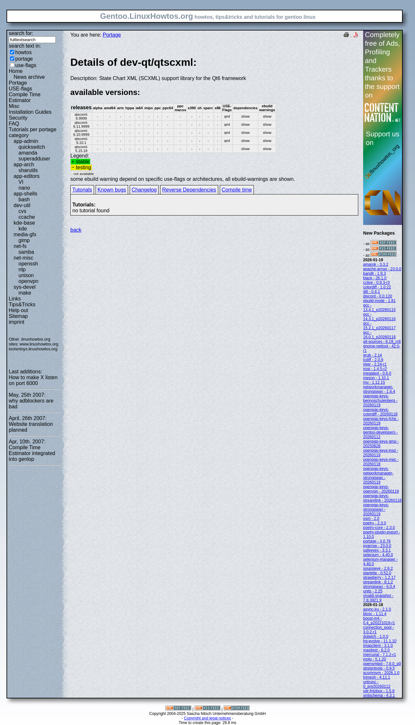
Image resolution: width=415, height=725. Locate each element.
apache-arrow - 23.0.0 (382, 269)
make (24, 293)
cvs (22, 211)
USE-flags (20, 88)
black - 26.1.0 (374, 278)
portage (24, 59)
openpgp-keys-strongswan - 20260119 (376, 509)
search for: (21, 33)
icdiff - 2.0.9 (373, 359)
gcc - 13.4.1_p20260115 (379, 307)
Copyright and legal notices (207, 718)
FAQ (14, 123)
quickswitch (31, 147)
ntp (22, 269)
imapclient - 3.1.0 (378, 645)
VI (20, 182)
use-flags (25, 65)
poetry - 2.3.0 (374, 523)
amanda (27, 153)
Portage (18, 83)
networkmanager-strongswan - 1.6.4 (379, 389)
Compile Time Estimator (25, 97)
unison (26, 275)
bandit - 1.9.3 (374, 273)
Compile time (237, 190)
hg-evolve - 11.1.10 (380, 641)
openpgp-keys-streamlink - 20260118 (382, 498)
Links (15, 298)
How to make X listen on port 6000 (33, 380)
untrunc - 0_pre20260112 (376, 684)
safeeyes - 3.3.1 (377, 550)
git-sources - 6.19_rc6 (382, 341)
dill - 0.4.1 (371, 291)
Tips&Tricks (22, 304)
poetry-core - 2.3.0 (379, 527)
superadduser (34, 158)
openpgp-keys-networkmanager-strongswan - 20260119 (378, 475)
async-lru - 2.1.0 (377, 609)
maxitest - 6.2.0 (376, 650)
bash (24, 199)
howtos (23, 52)
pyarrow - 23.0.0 (377, 546)
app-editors (27, 176)
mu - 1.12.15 (374, 382)
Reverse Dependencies (189, 190)
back (75, 230)
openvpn (28, 281)
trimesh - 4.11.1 (376, 677)
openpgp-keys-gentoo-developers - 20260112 (380, 432)
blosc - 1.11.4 (374, 614)
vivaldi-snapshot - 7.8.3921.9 (378, 597)
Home (16, 71)
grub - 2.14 (372, 355)
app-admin (26, 141)
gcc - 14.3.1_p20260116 (379, 316)
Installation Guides (30, 112)
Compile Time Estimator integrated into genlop (32, 453)
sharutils (28, 170)
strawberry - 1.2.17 (379, 577)
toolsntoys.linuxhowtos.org (33, 348)
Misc (14, 106)
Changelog (144, 190)
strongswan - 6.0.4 (379, 586)
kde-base (24, 223)
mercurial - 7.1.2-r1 (379, 654)
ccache (26, 217)
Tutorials (82, 190)
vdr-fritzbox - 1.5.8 (379, 691)
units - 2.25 (372, 591)
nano (24, 188)
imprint (16, 322)
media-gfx (25, 234)
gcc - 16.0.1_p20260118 (379, 334)
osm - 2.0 (371, 518)
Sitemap (18, 316)
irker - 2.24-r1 (374, 364)
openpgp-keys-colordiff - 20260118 (380, 411)
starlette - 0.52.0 (377, 573)
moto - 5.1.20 (374, 659)
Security (18, 118)
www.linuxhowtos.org (38, 344)
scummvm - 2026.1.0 (381, 673)
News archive (29, 77)
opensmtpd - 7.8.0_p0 (382, 663)
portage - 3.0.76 (377, 541)
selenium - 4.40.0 (378, 555)
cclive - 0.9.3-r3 (376, 282)
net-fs (20, 246)
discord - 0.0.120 (377, 296)
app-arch (24, 164)
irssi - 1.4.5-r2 (375, 369)
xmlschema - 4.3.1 (379, 695)
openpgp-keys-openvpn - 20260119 (381, 489)
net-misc (23, 258)
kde (22, 228)
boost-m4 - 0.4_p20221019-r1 (379, 620)
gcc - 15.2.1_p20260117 (379, 325)
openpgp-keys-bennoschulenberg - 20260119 (380, 400)
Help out (18, 310)
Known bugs (112, 190)
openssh (28, 263)
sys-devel (25, 287)
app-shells (25, 193)
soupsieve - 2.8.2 (378, 568)
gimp (24, 240)
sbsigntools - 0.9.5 (379, 668)
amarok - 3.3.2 (375, 264)
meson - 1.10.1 (376, 378)
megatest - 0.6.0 (377, 373)
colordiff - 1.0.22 (377, 287)
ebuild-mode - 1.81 (379, 300)
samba (26, 252)
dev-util (22, 205)
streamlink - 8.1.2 (378, 582)
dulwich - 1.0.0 (375, 636)
